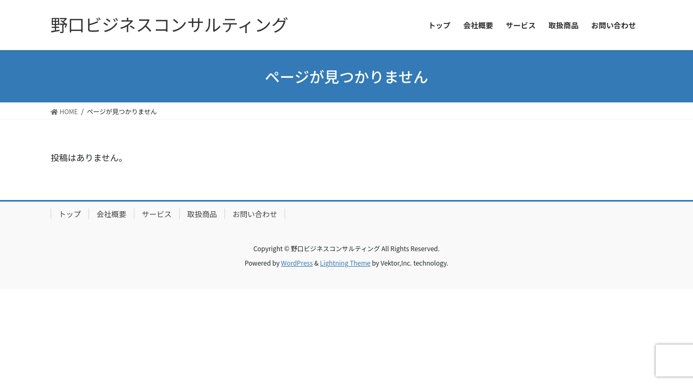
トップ (70, 214)
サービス (157, 214)
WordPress (297, 262)
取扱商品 (202, 214)
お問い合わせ (254, 214)
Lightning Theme (345, 262)
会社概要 (111, 214)
